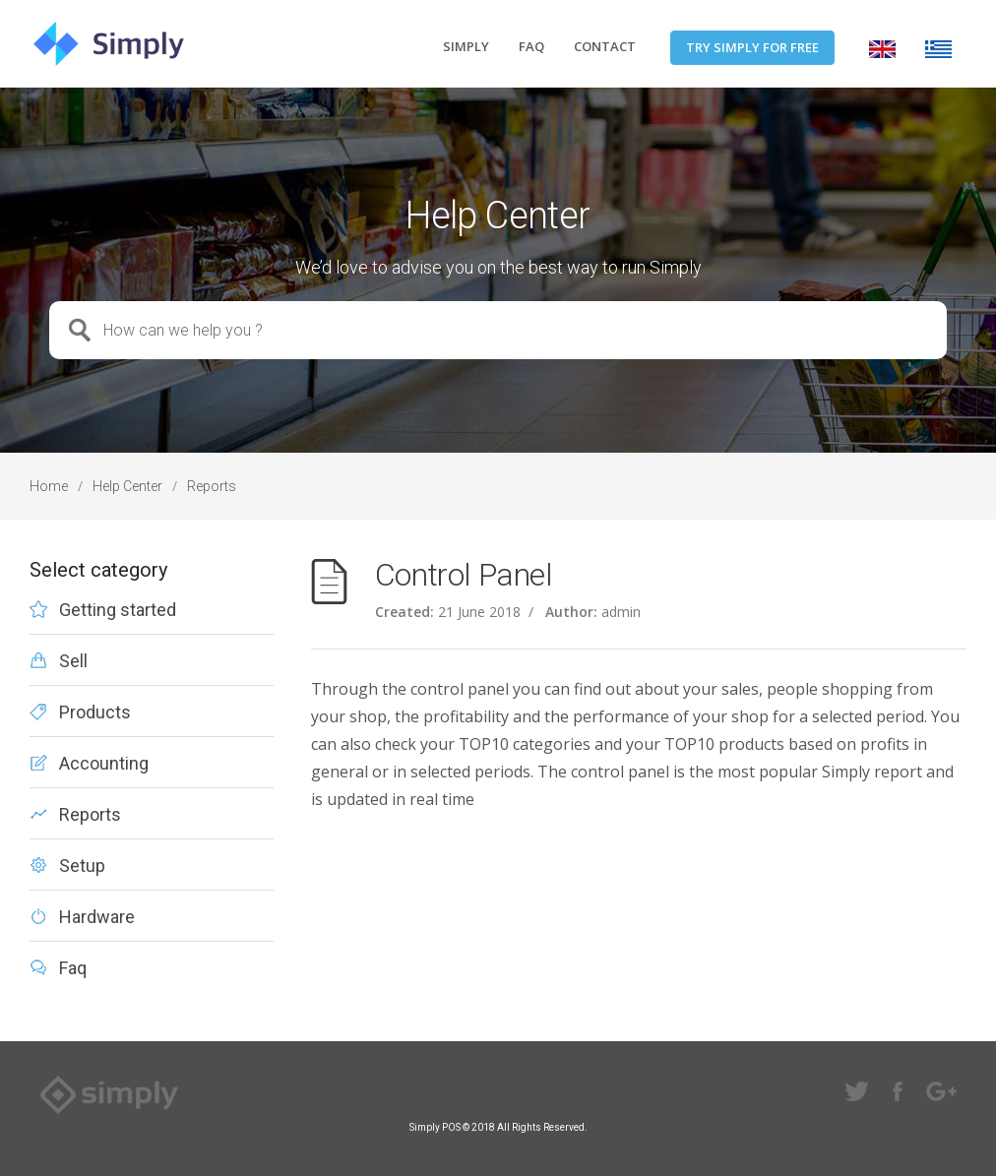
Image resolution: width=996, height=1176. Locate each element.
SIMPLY (466, 46)
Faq (73, 968)
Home (49, 486)
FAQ (531, 46)
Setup (82, 866)
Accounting (104, 764)
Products (95, 712)
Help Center (127, 486)
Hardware (97, 917)
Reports (211, 486)
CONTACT (605, 46)
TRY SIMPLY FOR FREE (752, 47)
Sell (73, 661)
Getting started (117, 610)
